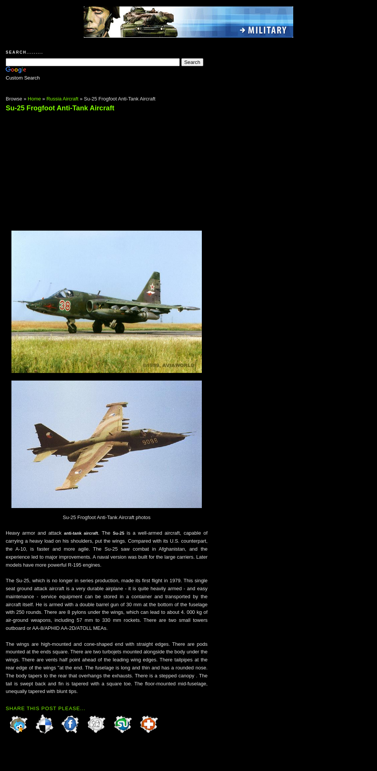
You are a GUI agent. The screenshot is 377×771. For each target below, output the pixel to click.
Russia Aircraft (62, 99)
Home (34, 99)
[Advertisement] (70, 168)
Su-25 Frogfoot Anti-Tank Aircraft (60, 108)
